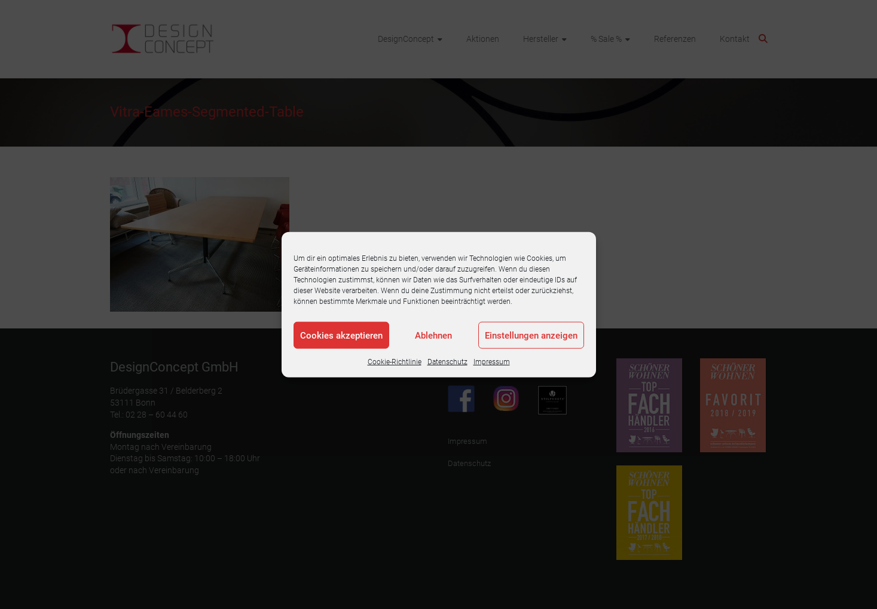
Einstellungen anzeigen (531, 335)
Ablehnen (433, 335)
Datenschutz (447, 362)
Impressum (491, 362)
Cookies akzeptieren (341, 335)
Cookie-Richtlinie (394, 362)
